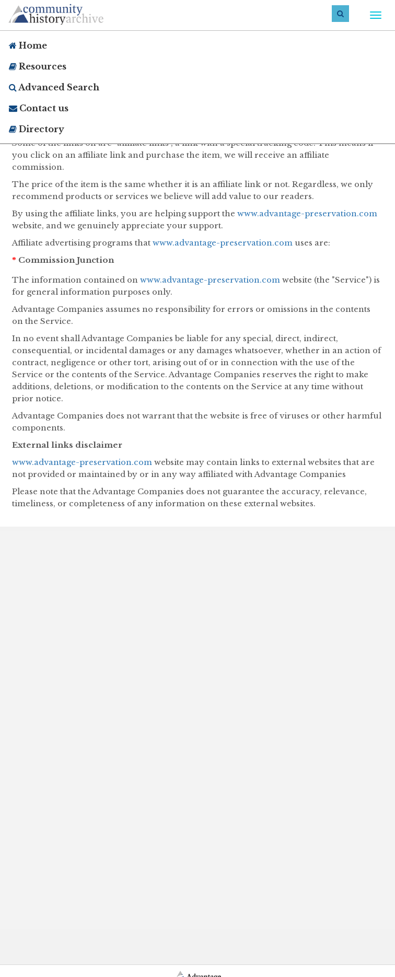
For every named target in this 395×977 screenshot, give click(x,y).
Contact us (38, 108)
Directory (36, 129)
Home (28, 45)
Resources (37, 66)
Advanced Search (54, 87)
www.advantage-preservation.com (307, 213)
